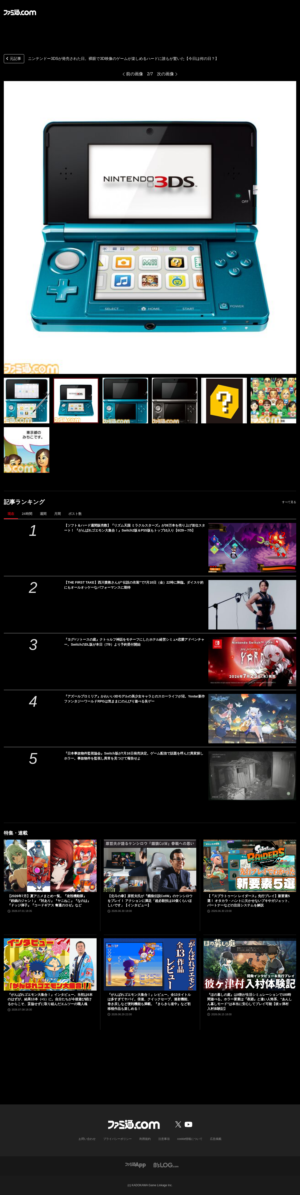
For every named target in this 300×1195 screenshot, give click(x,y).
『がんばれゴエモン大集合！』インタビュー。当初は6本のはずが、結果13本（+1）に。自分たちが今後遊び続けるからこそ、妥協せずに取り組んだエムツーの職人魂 (50, 999)
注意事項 (164, 1139)
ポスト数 (75, 514)
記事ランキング (24, 502)
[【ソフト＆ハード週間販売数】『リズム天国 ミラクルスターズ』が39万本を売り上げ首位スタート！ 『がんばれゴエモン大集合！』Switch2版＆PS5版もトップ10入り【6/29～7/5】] (252, 547)
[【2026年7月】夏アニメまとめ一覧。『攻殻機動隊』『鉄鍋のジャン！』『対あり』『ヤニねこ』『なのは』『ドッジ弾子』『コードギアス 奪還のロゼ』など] (50, 866)
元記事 (13, 59)
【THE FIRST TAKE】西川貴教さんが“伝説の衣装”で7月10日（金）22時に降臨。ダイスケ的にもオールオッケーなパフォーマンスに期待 (133, 585)
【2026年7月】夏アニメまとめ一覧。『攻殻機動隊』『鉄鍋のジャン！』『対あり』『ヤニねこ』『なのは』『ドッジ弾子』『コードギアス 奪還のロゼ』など (49, 900)
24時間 (27, 514)
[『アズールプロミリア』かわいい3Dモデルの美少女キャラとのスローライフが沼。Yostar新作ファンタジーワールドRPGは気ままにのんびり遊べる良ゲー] (252, 718)
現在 (11, 514)
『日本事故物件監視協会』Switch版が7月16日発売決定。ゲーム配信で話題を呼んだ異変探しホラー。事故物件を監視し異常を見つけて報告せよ (133, 755)
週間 (43, 514)
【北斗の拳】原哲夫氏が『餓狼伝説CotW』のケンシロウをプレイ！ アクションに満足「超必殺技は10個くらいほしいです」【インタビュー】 (150, 900)
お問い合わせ (87, 1139)
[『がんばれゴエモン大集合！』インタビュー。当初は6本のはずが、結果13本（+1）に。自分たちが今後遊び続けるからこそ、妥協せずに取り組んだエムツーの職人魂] (50, 964)
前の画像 (134, 74)
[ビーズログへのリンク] (166, 1165)
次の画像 (165, 74)
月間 (57, 514)
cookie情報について (190, 1139)
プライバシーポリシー (117, 1139)
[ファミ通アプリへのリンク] (135, 1165)
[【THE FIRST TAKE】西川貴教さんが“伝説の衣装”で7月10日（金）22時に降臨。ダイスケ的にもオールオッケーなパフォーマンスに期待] (252, 604)
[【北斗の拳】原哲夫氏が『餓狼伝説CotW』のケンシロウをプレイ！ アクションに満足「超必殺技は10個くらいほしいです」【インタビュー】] (150, 866)
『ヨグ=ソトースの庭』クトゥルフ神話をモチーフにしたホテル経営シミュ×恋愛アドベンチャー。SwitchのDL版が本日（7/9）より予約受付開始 (134, 642)
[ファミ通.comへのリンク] (20, 12)
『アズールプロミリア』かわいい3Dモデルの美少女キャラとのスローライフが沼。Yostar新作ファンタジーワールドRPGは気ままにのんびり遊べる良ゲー (134, 698)
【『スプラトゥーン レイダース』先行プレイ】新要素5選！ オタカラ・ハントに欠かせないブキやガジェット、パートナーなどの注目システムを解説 (249, 900)
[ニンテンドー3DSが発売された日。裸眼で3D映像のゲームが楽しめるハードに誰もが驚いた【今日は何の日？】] (26, 400)
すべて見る (289, 502)
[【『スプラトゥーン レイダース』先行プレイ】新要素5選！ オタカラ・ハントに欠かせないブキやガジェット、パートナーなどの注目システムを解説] (249, 866)
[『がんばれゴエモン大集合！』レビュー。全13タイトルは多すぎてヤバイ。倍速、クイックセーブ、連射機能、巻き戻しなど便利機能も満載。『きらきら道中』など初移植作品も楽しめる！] (150, 964)
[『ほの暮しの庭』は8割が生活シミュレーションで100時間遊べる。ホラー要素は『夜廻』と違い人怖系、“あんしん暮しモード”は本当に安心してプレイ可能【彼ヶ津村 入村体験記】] (249, 964)
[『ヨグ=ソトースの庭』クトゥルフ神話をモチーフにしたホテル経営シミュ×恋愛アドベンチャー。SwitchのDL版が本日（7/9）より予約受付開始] (252, 662)
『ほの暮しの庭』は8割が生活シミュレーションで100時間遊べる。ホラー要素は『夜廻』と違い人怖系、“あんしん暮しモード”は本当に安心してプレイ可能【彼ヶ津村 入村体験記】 (249, 1002)
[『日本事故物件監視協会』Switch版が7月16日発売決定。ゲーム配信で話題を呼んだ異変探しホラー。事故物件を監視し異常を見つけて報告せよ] (252, 775)
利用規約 (145, 1139)
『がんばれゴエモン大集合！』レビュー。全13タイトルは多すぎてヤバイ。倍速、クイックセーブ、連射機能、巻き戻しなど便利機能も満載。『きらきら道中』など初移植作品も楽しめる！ (149, 1002)
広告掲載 (215, 1139)
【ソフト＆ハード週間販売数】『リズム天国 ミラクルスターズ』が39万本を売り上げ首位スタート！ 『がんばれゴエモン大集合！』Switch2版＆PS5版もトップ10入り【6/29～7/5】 (134, 527)
